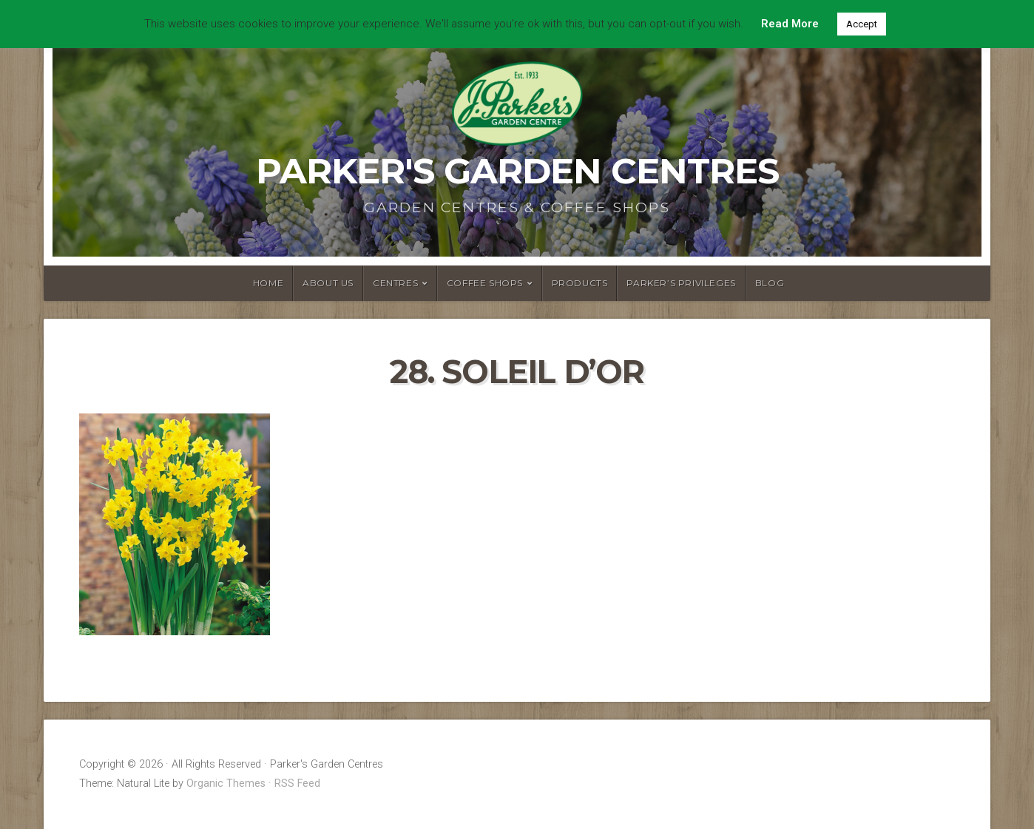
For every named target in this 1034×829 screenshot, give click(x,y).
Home (268, 282)
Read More (790, 23)
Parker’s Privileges (680, 282)
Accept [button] (861, 24)
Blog (769, 282)
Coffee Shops (485, 282)
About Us (328, 282)
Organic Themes (226, 783)
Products (580, 282)
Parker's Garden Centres (517, 170)
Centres (395, 282)
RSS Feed (297, 783)
